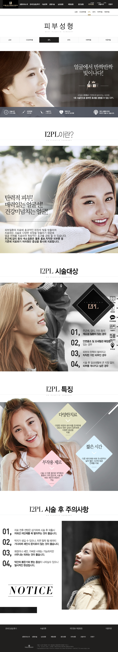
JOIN (105, 3)
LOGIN (99, 3)
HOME (92, 3)
